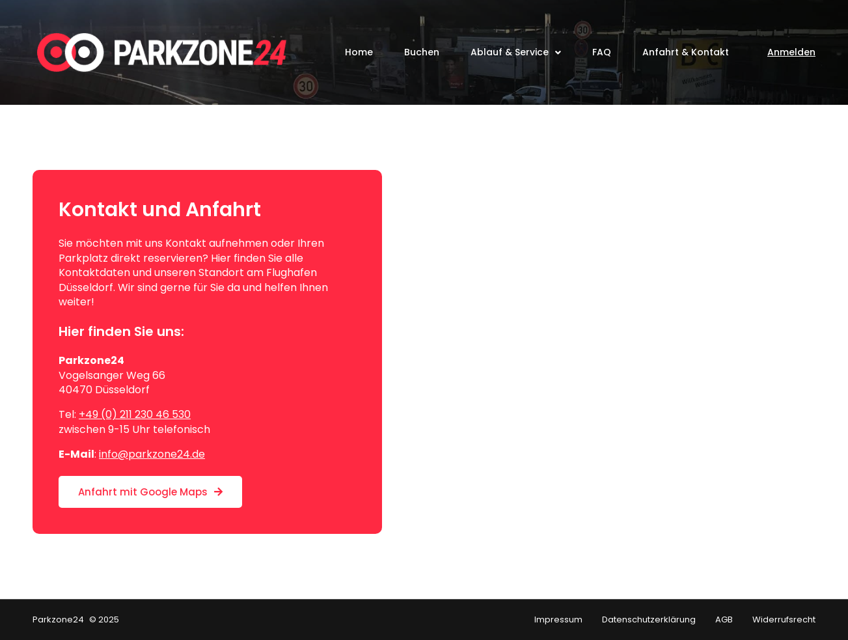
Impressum (558, 620)
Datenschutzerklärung (649, 620)
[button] (28, 611)
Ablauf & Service (516, 52)
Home (359, 52)
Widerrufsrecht (783, 620)
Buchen (421, 52)
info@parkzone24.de (152, 454)
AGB (724, 620)
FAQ (601, 52)
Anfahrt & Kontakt (685, 52)
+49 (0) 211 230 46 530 (135, 414)
